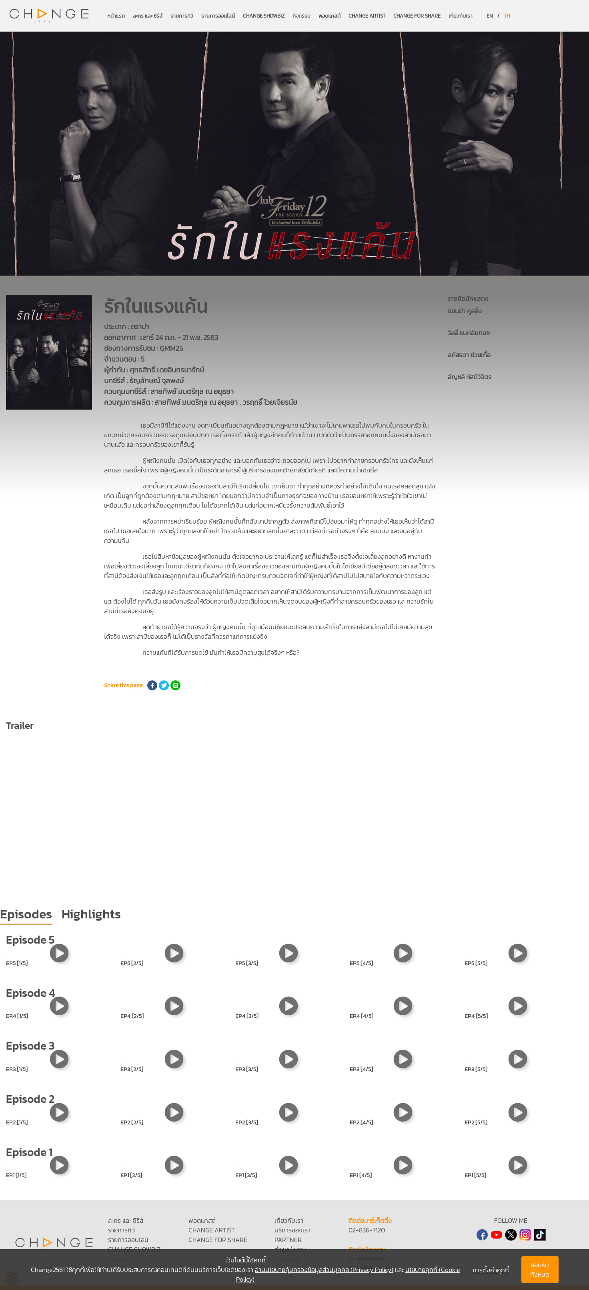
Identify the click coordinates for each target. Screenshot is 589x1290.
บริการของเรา (292, 1230)
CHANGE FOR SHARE (417, 16)
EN (490, 16)
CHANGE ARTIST (367, 16)
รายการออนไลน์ (218, 16)
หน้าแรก (116, 16)
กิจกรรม (301, 16)
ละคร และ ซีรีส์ (147, 16)
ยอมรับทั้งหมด (539, 1269)
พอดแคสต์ (330, 16)
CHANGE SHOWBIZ (263, 16)
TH (507, 16)
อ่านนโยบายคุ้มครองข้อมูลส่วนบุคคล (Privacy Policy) (324, 1269)
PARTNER (288, 1239)
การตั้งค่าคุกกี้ (491, 1270)
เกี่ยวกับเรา (461, 16)
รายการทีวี (181, 16)
